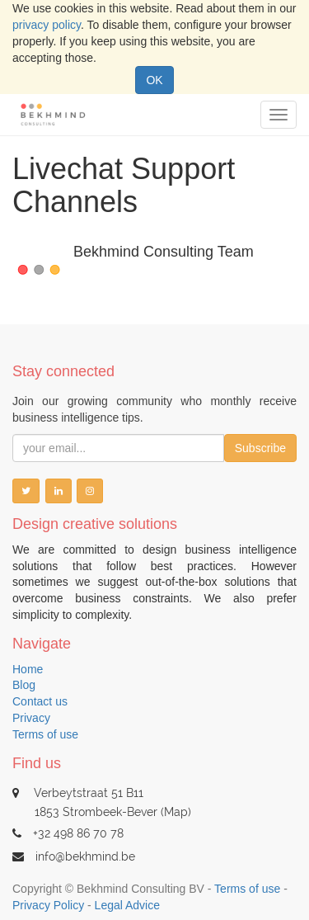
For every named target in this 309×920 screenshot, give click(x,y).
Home (27, 669)
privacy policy (46, 24)
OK (154, 80)
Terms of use (45, 734)
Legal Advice (127, 905)
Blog (23, 684)
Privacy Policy (48, 905)
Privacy (31, 717)
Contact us (40, 701)
